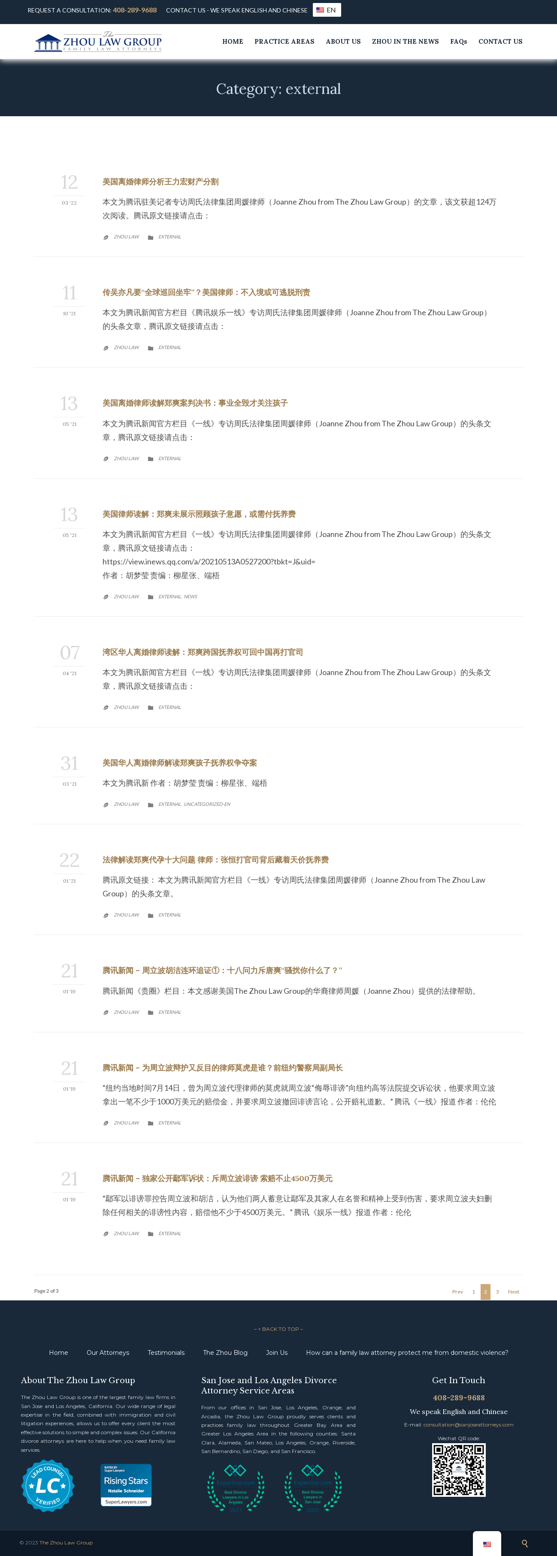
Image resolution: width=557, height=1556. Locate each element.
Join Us (277, 1353)
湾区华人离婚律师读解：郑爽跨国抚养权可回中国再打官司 (203, 652)
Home (58, 1353)
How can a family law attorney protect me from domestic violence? (407, 1353)
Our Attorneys (108, 1353)
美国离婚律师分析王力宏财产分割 (160, 182)
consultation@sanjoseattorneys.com (469, 1424)
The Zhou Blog (225, 1353)
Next (513, 1291)
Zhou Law (126, 236)
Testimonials (166, 1353)
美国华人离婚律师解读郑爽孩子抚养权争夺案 (180, 763)
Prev (457, 1291)
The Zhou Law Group (66, 1542)
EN (326, 10)
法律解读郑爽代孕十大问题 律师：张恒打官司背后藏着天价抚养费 (216, 860)
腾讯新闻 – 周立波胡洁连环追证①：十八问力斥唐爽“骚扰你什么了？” (222, 970)
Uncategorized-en (207, 804)
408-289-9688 (135, 10)
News (190, 596)
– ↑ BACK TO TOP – (278, 1329)
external (169, 236)
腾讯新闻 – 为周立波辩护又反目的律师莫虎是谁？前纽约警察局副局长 (223, 1068)
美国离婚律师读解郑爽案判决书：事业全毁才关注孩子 (195, 403)
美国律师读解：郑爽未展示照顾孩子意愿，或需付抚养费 (199, 514)
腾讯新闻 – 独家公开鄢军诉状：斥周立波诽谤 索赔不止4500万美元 (218, 1178)
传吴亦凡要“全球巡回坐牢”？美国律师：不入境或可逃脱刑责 (206, 292)
